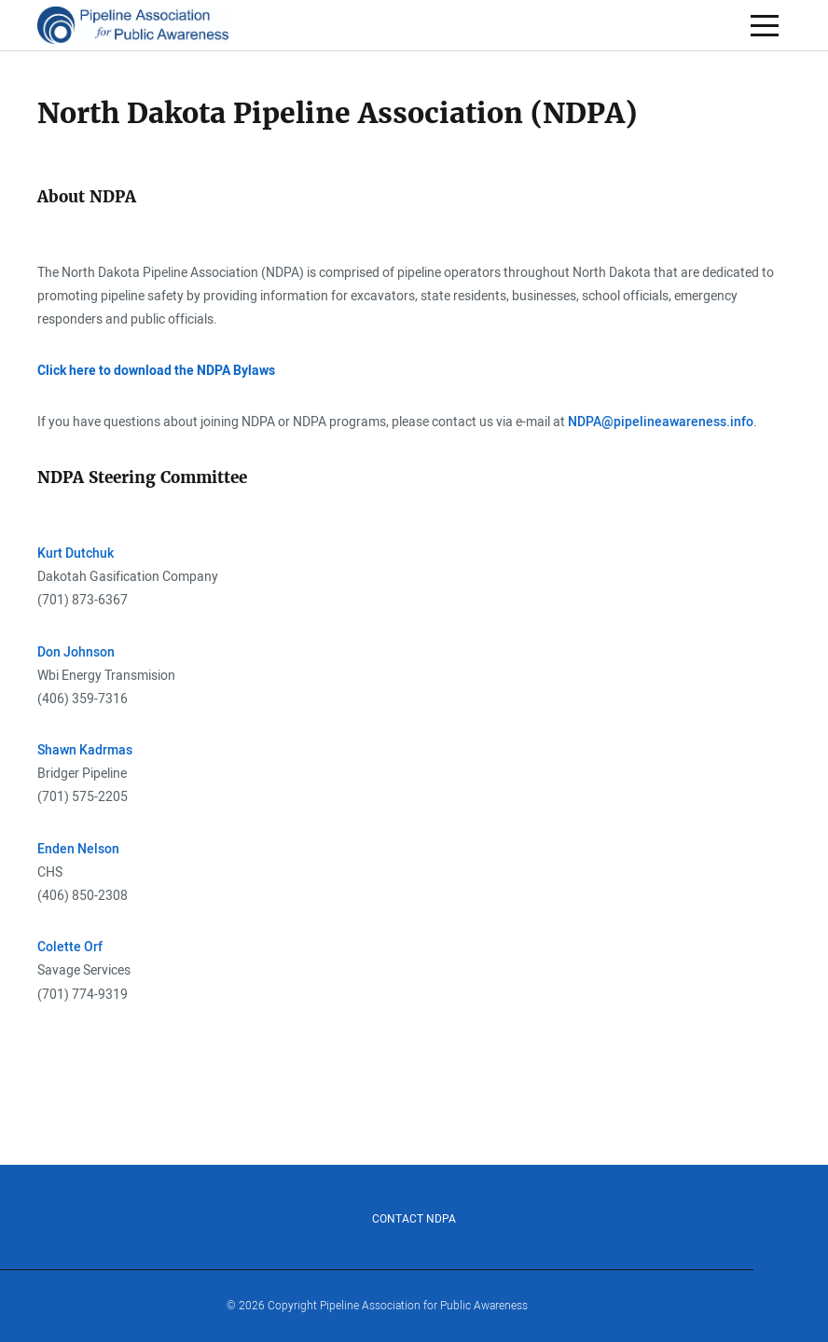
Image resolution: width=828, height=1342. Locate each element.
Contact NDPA (414, 1218)
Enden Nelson (78, 849)
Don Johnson (76, 652)
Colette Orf (70, 947)
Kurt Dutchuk (77, 553)
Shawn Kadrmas (84, 750)
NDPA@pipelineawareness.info (660, 422)
